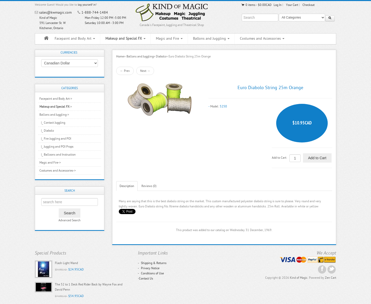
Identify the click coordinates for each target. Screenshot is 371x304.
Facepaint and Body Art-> (55, 98)
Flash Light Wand (66, 263)
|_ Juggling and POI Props (56, 146)
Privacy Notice (148, 268)
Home (120, 56)
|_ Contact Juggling (52, 122)
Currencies (69, 52)
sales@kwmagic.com (55, 12)
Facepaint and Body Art (75, 38)
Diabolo (161, 56)
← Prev (125, 71)
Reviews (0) (148, 186)
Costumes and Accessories (262, 38)
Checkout (308, 5)
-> (55, 106)
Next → (145, 71)
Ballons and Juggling (211, 38)
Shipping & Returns (152, 263)
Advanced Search (69, 220)
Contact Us (146, 278)
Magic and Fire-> (50, 162)
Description (127, 186)
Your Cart (292, 5)
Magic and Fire (169, 38)
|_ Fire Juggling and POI (55, 138)
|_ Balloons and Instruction (57, 154)
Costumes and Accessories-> (57, 170)
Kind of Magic (298, 278)
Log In (278, 5)
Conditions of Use (151, 273)
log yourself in (87, 4)
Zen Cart (330, 278)
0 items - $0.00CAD (256, 5)
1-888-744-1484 (94, 12)
